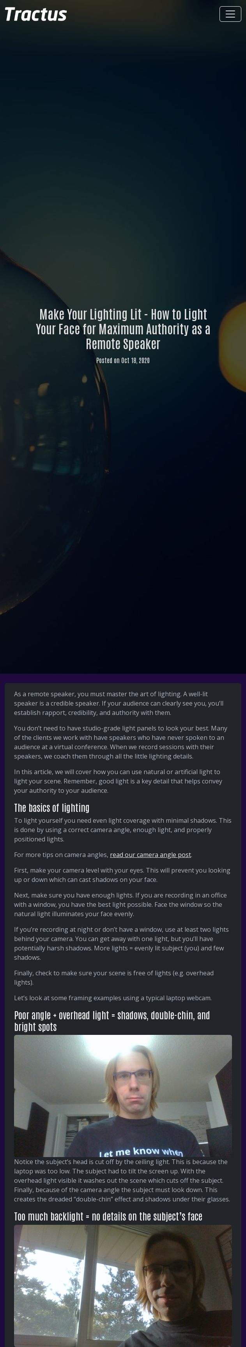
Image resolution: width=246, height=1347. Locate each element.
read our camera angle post (150, 854)
